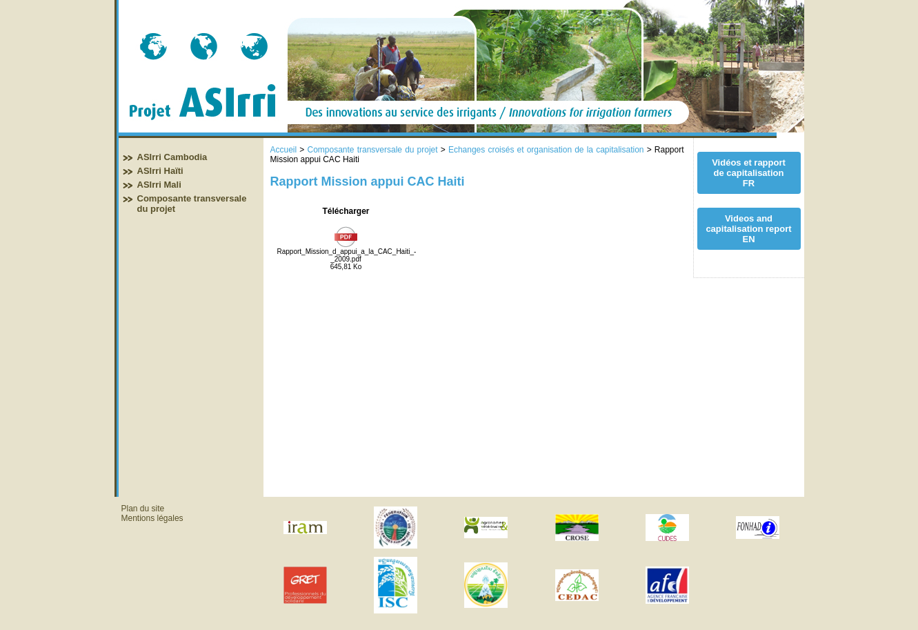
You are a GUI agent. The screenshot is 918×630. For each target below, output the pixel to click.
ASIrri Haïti (160, 171)
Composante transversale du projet (372, 150)
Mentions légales (152, 518)
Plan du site (143, 508)
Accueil (283, 150)
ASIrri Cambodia (172, 157)
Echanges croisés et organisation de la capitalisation (546, 150)
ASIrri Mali (159, 184)
